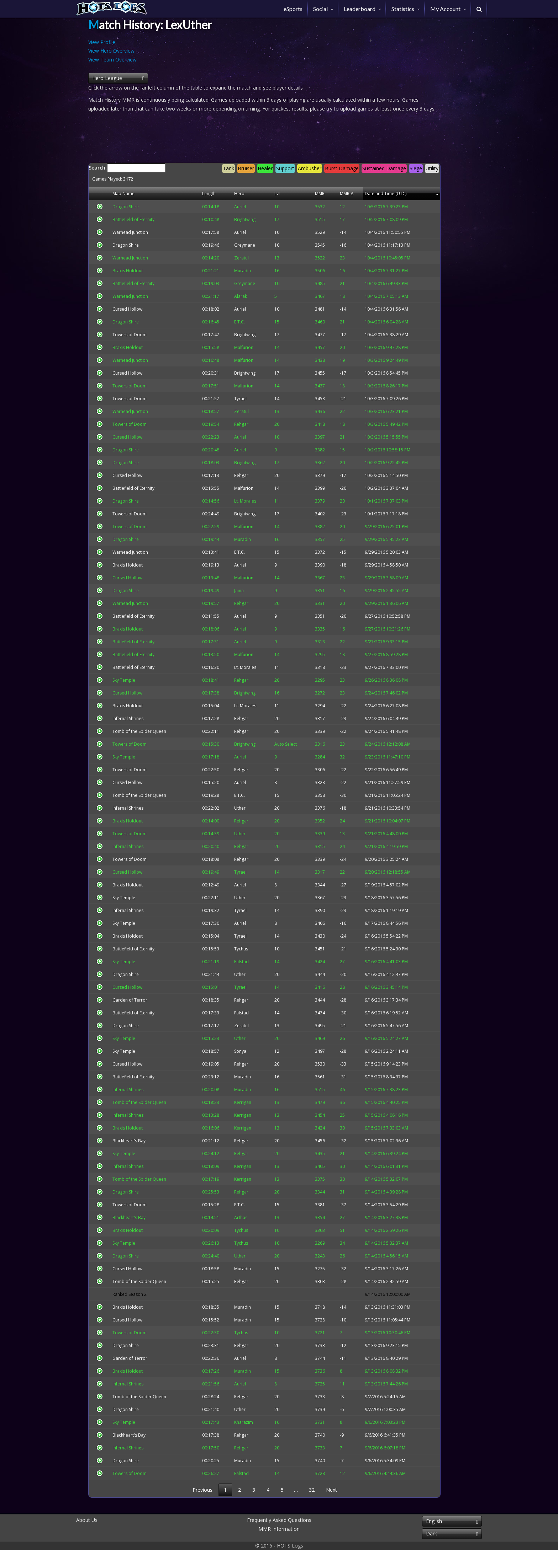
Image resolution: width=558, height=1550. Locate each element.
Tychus (230, 949)
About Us (87, 1520)
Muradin (231, 1077)
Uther (229, 808)
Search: (264, 172)
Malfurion (233, 488)
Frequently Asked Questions (279, 1520)
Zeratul (230, 1026)
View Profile (101, 42)
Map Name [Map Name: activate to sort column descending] (119, 194)
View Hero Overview (111, 50)
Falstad (230, 1013)
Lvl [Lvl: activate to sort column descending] (278, 194)
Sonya (229, 1051)
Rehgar (230, 475)
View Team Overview (112, 59)
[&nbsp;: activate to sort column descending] (97, 193)
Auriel (229, 232)
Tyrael (229, 399)
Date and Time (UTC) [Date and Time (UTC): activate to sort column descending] (384, 194)
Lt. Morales (234, 667)
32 (312, 1489)
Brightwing (234, 335)
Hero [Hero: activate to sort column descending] (228, 194)
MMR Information (279, 1528)
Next (331, 1489)
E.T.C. (228, 552)
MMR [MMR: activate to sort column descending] (317, 194)
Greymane (233, 245)
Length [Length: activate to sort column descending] (202, 194)
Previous (202, 1489)
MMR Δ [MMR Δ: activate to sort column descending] (341, 194)
